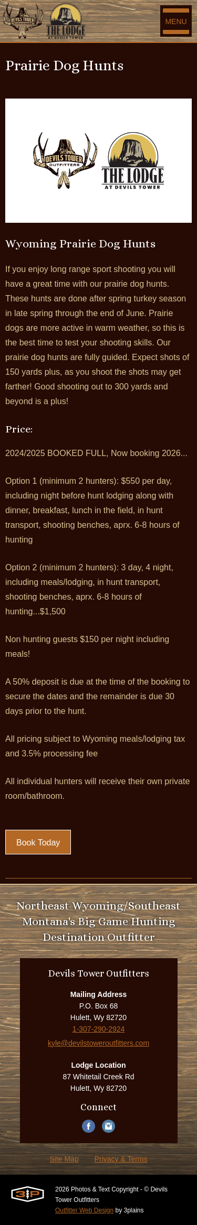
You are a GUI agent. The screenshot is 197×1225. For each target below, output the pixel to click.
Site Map (63, 1159)
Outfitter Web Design (84, 1210)
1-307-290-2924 (98, 1029)
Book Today (38, 842)
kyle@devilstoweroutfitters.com (98, 1043)
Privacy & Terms (121, 1159)
